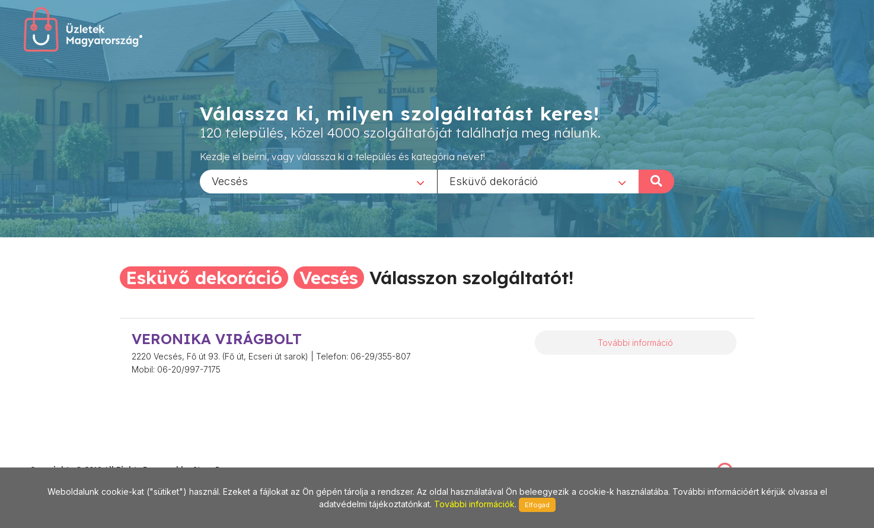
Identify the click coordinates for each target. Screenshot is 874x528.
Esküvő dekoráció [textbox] (493, 180)
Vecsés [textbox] (230, 180)
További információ (635, 343)
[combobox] (318, 181)
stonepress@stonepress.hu (77, 456)
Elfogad (537, 505)
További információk (474, 504)
